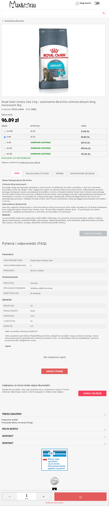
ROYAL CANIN (18, 109)
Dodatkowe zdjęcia (82, 173)
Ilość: (26, 498)
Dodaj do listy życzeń (54, 503)
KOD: (28, 109)
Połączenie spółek (9, 420)
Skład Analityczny (37, 173)
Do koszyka (80, 497)
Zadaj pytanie (93, 233)
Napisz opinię (7, 114)
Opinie (60, 173)
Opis (16, 173)
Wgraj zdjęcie (92, 393)
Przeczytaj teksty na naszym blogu (17, 422)
